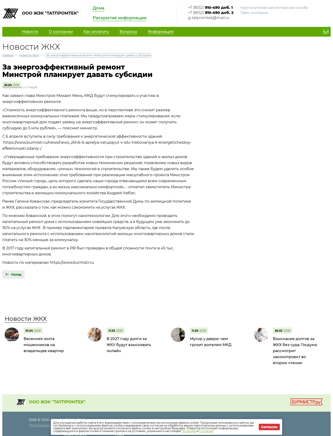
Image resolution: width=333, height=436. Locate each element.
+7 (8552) (210, 7)
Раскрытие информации (119, 17)
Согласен (269, 427)
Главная (8, 55)
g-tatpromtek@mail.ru (208, 18)
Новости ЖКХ (29, 55)
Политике (189, 431)
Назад (16, 274)
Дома (99, 8)
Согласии (206, 431)
